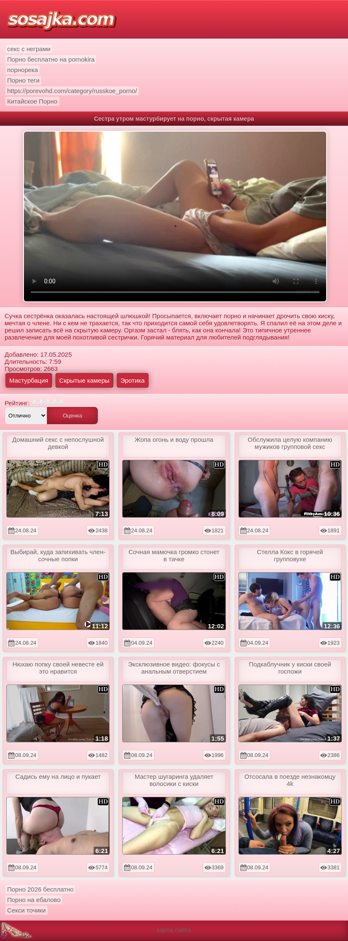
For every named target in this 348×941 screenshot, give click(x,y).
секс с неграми (28, 48)
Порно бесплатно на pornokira (50, 59)
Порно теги (23, 80)
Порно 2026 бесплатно (40, 889)
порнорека (22, 69)
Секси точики (26, 910)
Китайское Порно (32, 101)
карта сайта (174, 929)
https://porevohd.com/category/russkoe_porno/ (72, 90)
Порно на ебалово (33, 899)
